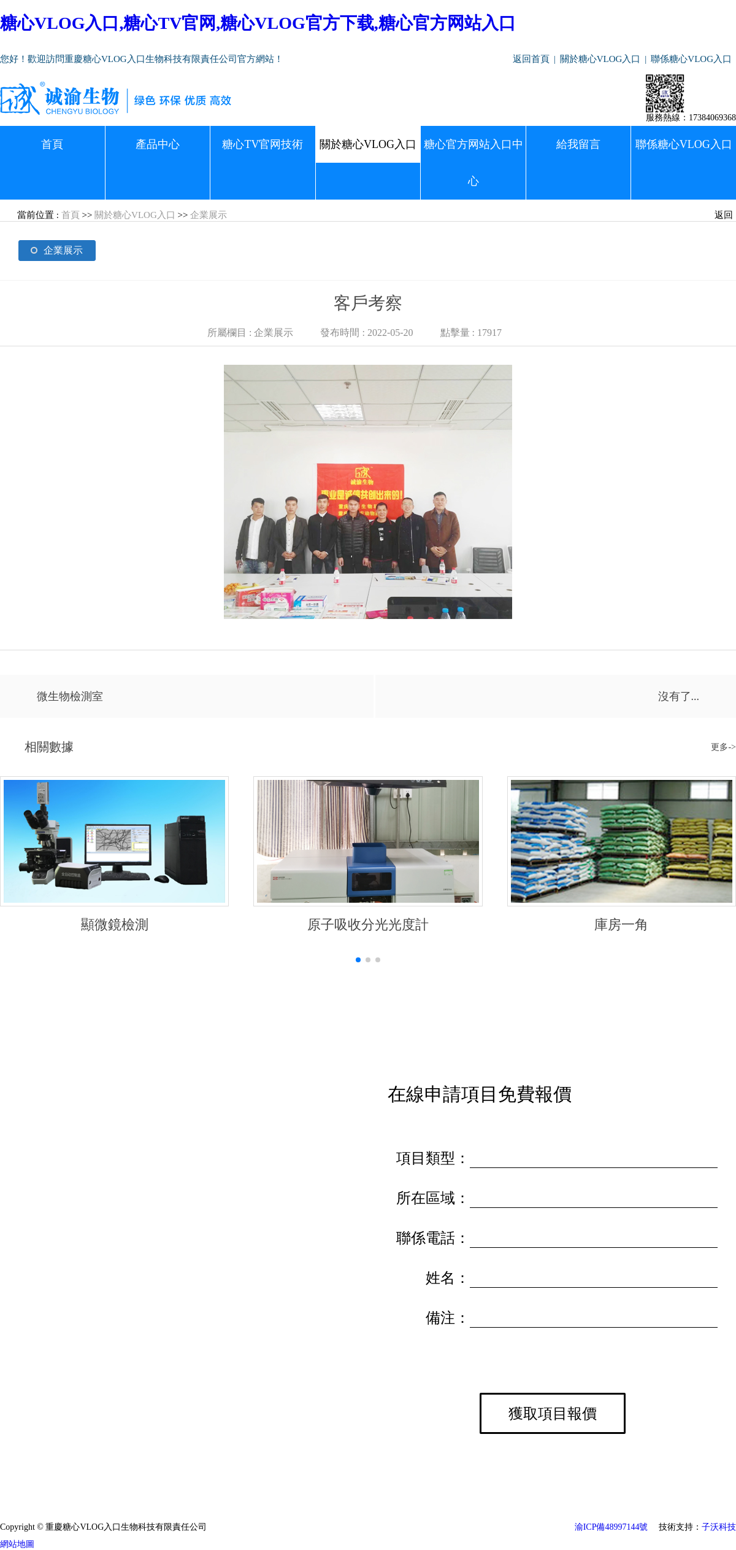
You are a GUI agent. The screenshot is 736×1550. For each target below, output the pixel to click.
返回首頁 (531, 59)
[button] (358, 959)
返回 (724, 215)
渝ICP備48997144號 (611, 1527)
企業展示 (208, 215)
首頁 (52, 144)
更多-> (723, 747)
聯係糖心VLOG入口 (691, 59)
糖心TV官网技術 (262, 144)
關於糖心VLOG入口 (600, 59)
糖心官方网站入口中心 (473, 162)
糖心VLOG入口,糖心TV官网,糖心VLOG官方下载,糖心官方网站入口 (258, 23)
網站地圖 (17, 1544)
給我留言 (578, 144)
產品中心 (158, 144)
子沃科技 (719, 1527)
